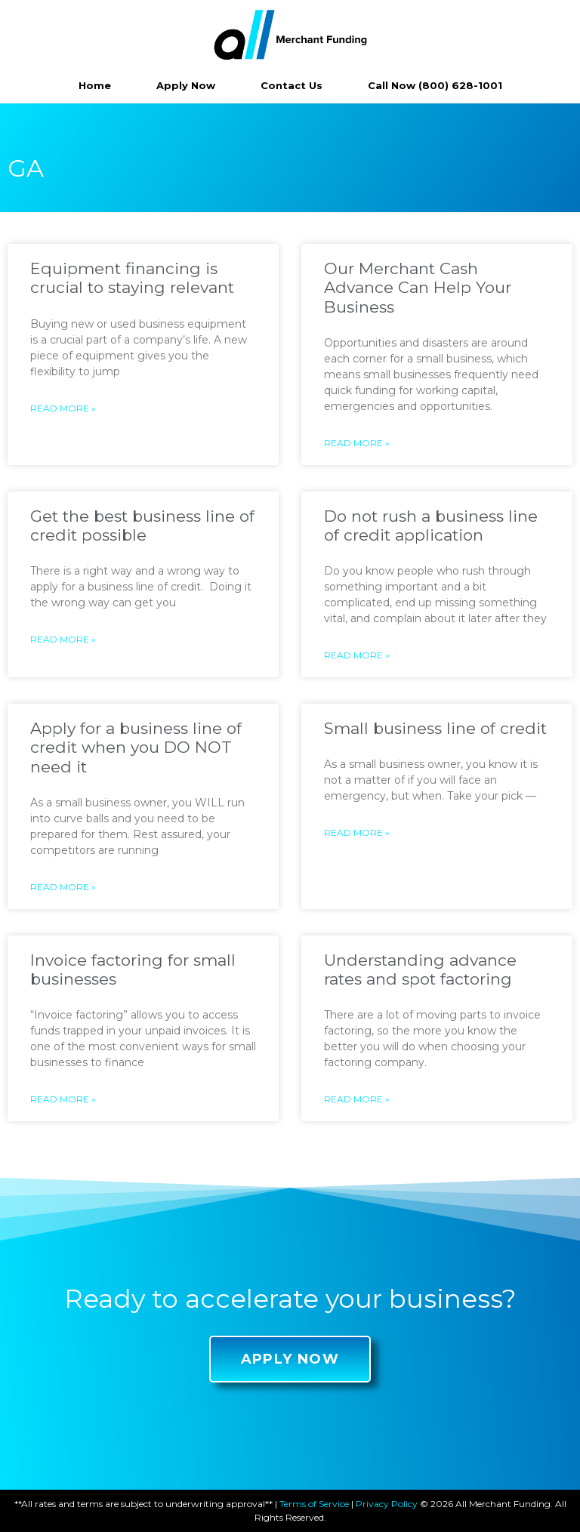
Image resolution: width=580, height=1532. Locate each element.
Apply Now (185, 85)
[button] (290, 1359)
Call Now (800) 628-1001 (435, 85)
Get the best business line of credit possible (142, 525)
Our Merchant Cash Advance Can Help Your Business (417, 287)
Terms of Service (314, 1503)
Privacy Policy (387, 1503)
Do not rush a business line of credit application (431, 525)
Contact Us (291, 85)
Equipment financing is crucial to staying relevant (132, 278)
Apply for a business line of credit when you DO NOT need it (136, 747)
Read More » (63, 408)
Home (95, 85)
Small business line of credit (435, 728)
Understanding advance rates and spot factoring (420, 969)
